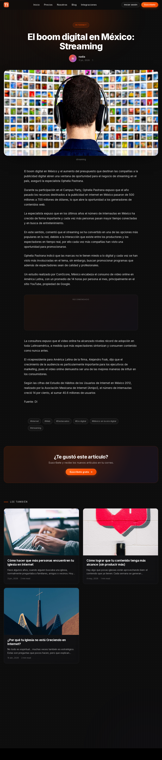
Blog (74, 4)
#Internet (34, 421)
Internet (81, 25)
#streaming (35, 428)
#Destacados (62, 421)
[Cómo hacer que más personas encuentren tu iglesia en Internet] (41, 531)
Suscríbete (149, 4)
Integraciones (89, 4)
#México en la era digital (104, 421)
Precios (48, 4)
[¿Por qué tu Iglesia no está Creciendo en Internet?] (41, 611)
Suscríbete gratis (81, 472)
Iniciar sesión (130, 4)
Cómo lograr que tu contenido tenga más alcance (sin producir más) (116, 562)
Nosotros (62, 4)
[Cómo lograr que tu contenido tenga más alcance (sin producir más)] (120, 531)
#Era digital (80, 421)
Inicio (36, 4)
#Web (47, 421)
